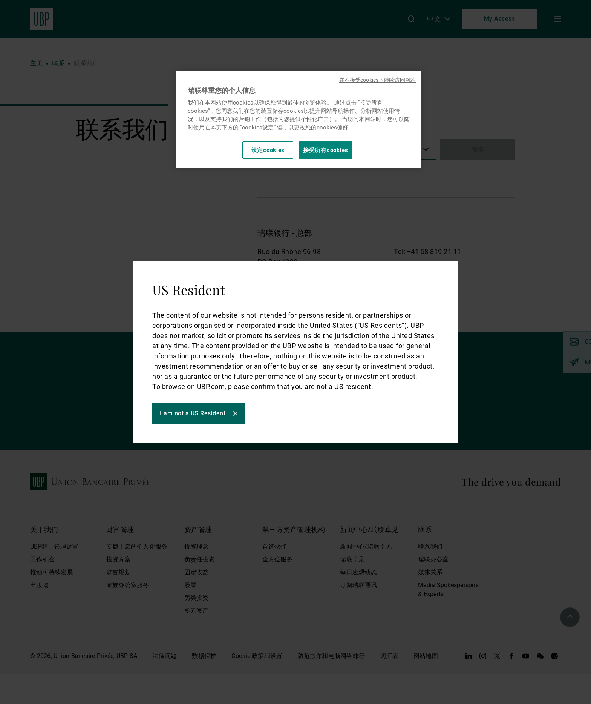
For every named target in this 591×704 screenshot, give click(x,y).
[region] (298, 119)
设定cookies (268, 150)
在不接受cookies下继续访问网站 (377, 80)
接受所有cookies (325, 150)
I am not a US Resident (192, 413)
